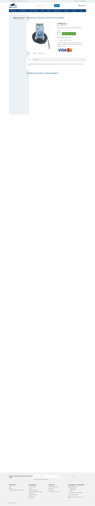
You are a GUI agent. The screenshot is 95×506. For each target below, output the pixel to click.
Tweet (34, 53)
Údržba (49, 10)
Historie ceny (63, 25)
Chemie (42, 10)
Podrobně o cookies (33, 494)
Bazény (81, 10)
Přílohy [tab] (36, 59)
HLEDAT (57, 5)
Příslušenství (57, 10)
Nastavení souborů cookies (54, 491)
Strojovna (13, 10)
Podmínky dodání (32, 486)
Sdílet (28, 53)
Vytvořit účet (51, 490)
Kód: (27, 19)
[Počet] (59, 33)
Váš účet (52, 485)
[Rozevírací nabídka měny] (77, 1)
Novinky (10, 488)
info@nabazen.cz (79, 497)
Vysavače (66, 10)
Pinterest (41, 53)
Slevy (10, 486)
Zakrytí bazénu (34, 10)
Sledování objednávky (53, 486)
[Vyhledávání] (47, 5)
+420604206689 (79, 492)
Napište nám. (31, 496)
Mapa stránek (32, 497)
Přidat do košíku (68, 33)
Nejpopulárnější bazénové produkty (16, 490)
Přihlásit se (51, 488)
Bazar (87, 10)
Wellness (73, 10)
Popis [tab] (29, 59)
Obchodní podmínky (33, 490)
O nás (30, 488)
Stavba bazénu (23, 10)
